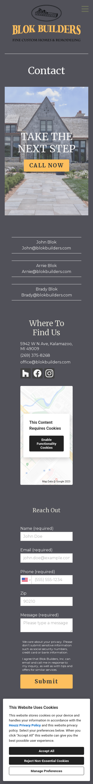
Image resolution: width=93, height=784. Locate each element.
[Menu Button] (85, 9)
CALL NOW (46, 165)
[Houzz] (25, 373)
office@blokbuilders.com (45, 362)
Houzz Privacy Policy (25, 725)
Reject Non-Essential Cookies (46, 761)
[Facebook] (37, 373)
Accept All (46, 751)
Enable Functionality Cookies (46, 443)
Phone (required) (46, 576)
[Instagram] (49, 373)
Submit (46, 681)
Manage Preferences (46, 771)
